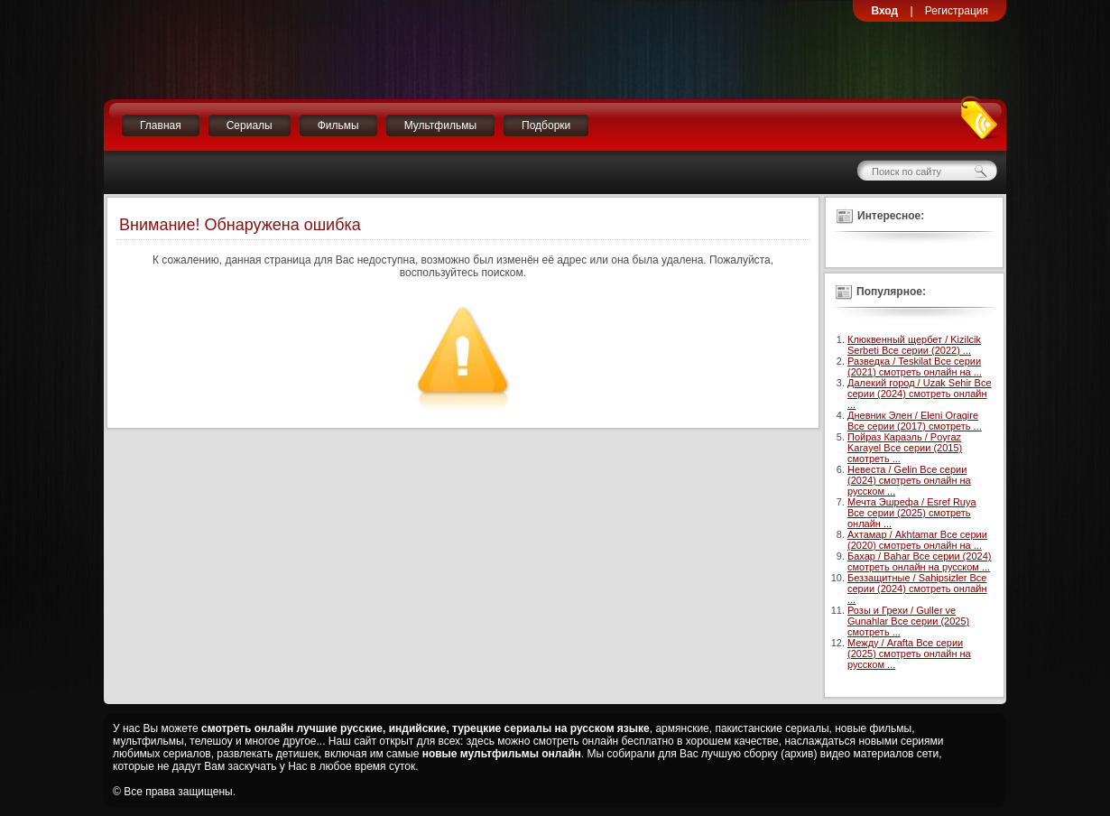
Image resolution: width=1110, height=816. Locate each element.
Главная (160, 125)
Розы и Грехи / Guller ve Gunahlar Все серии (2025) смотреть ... (908, 621)
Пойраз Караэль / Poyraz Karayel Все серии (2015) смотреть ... (904, 447)
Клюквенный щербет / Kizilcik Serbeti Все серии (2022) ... (914, 345)
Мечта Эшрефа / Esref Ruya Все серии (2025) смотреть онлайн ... (911, 512)
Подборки (546, 125)
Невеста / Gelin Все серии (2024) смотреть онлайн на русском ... (909, 480)
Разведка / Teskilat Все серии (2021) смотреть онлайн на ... (914, 366)
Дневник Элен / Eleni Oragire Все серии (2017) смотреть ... (914, 420)
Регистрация (956, 11)
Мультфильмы (440, 125)
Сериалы (250, 125)
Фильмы (338, 125)
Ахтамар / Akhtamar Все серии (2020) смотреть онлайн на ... (917, 540)
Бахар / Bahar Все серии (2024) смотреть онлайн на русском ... (919, 561)
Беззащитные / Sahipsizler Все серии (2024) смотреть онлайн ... (917, 588)
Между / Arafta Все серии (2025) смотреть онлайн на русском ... (909, 653)
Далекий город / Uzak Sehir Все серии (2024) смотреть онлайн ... (919, 393)
